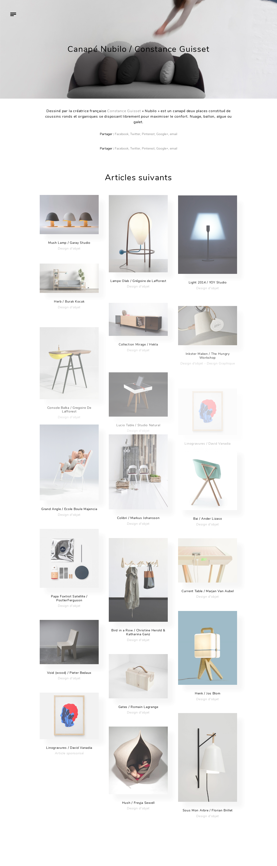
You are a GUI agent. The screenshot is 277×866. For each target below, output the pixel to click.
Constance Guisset (124, 111)
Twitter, (135, 134)
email (173, 134)
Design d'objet (69, 249)
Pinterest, (148, 134)
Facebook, (122, 134)
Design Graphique (221, 374)
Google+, (162, 134)
